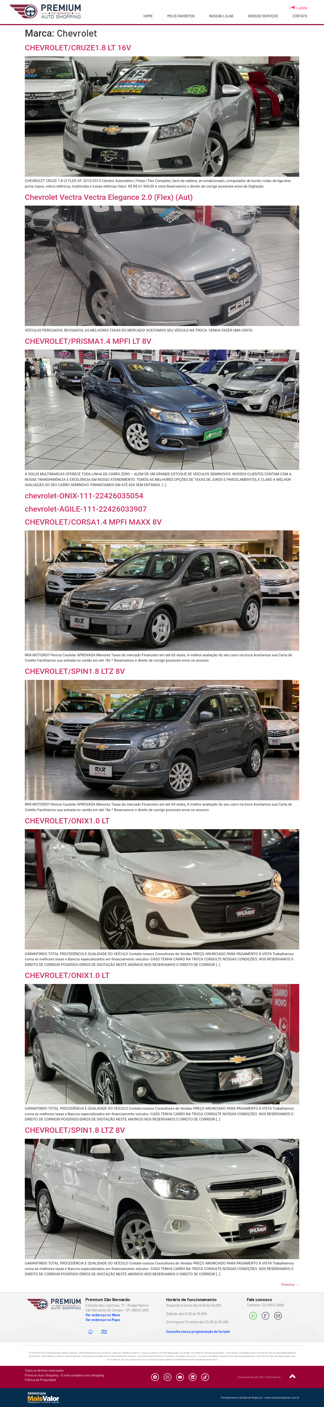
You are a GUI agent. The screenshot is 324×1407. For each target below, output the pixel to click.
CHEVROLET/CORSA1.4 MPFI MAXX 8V (93, 522)
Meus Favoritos (181, 16)
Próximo (290, 1285)
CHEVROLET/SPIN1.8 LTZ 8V (75, 671)
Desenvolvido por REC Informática (259, 1377)
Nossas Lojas (221, 16)
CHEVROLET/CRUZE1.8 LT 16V (78, 47)
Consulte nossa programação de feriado (198, 1331)
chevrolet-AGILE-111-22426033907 (86, 509)
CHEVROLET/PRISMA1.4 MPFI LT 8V (88, 341)
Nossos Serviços (263, 16)
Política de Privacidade (40, 1380)
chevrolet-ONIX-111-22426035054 (84, 495)
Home (148, 16)
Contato (299, 16)
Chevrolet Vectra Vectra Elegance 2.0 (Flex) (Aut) (109, 197)
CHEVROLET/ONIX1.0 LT (67, 820)
